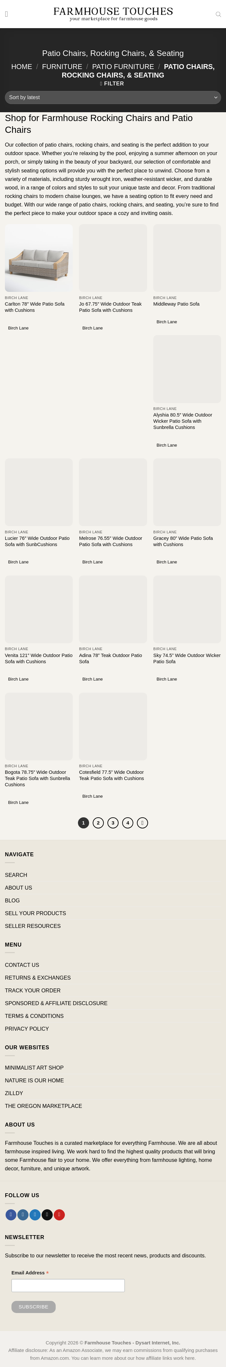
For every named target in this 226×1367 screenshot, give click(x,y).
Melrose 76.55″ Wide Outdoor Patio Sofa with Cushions (110, 541)
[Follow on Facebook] (11, 1214)
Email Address (30, 1274)
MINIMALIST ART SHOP (34, 1068)
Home (21, 66)
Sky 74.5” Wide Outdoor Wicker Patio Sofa (186, 658)
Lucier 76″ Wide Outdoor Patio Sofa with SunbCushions (37, 541)
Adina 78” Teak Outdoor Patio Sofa (110, 658)
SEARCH (16, 875)
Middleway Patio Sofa (176, 304)
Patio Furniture (123, 66)
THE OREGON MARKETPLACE (43, 1106)
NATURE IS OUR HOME (34, 1080)
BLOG (12, 900)
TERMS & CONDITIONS (34, 1016)
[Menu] (9, 14)
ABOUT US (18, 888)
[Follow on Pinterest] (59, 1214)
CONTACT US (22, 965)
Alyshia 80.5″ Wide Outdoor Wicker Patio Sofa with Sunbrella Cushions (182, 421)
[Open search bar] (218, 14)
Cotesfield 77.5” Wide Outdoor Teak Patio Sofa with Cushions (111, 775)
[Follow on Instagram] (22, 1214)
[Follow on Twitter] (35, 1214)
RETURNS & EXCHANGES (38, 978)
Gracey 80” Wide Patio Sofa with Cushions (183, 541)
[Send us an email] (47, 1214)
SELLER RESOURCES (33, 926)
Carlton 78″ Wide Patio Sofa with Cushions (35, 307)
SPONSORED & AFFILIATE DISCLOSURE (56, 1003)
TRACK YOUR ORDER (33, 990)
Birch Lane (18, 328)
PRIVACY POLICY (27, 1029)
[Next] (142, 822)
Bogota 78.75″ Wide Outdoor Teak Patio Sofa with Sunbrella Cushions (37, 778)
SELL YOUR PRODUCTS (35, 913)
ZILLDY (14, 1093)
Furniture (62, 66)
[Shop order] (113, 97)
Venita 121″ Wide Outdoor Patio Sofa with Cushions (39, 658)
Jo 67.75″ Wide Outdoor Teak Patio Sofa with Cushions (110, 307)
